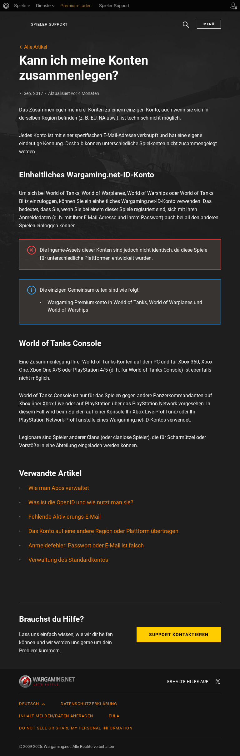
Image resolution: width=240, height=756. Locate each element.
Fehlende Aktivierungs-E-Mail (64, 516)
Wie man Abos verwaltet (58, 488)
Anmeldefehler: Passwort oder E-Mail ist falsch (86, 545)
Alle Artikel (35, 47)
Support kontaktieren (178, 634)
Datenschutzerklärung (89, 703)
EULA (114, 716)
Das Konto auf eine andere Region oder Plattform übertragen (103, 531)
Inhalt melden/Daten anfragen (56, 716)
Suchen (186, 27)
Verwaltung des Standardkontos (68, 559)
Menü (208, 24)
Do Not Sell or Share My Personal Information (75, 728)
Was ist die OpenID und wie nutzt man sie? (80, 502)
